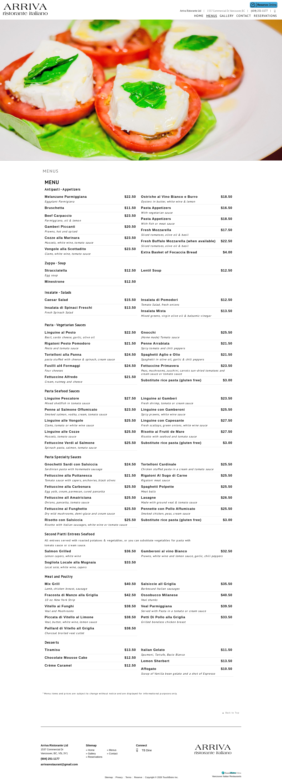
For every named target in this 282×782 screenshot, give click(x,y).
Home (202, 16)
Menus (214, 16)
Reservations (265, 16)
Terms (128, 777)
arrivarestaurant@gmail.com (59, 764)
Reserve (138, 777)
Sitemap (109, 777)
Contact (245, 16)
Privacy (119, 777)
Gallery (229, 16)
